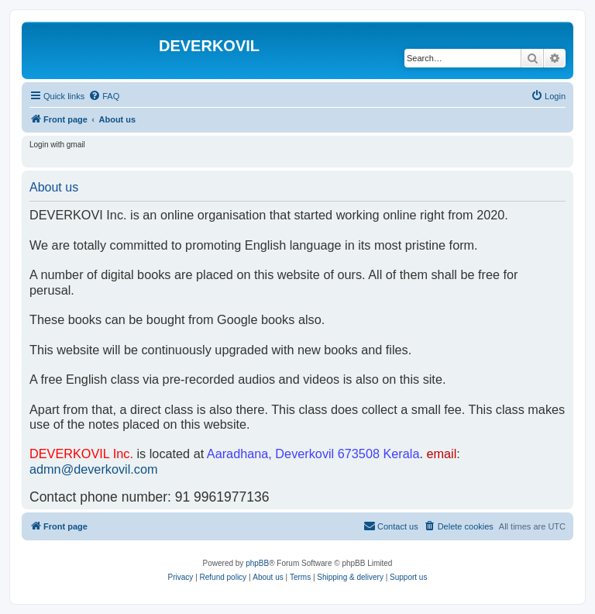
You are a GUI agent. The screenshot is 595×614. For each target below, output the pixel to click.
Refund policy (223, 577)
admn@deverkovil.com (93, 469)
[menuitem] (103, 96)
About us (268, 577)
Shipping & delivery (350, 577)
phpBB (257, 563)
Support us (408, 577)
